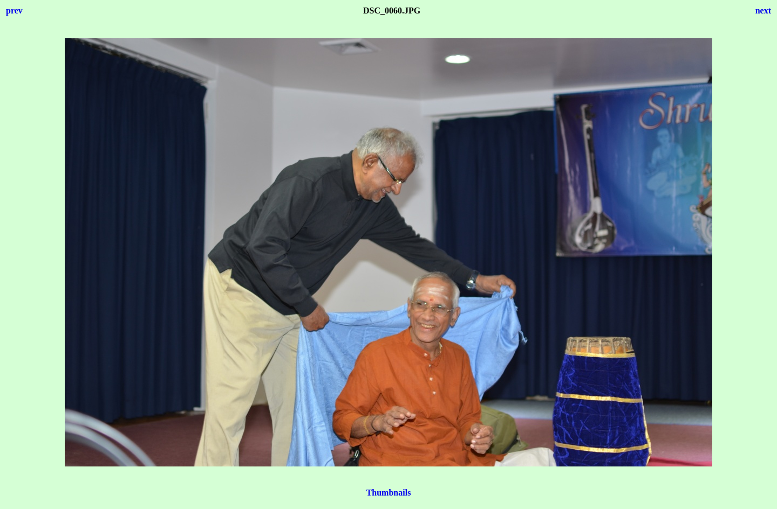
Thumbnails (388, 492)
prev (14, 10)
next (763, 10)
